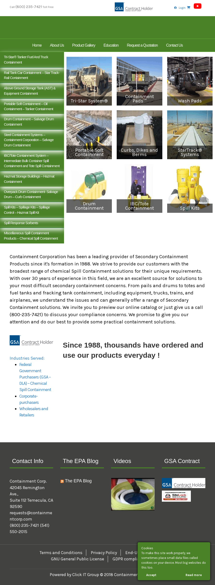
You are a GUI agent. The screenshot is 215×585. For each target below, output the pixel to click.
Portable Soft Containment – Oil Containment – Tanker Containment (28, 106)
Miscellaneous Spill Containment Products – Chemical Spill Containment (31, 235)
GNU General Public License (77, 559)
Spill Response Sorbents (21, 223)
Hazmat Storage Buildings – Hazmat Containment (29, 179)
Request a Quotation (142, 45)
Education (111, 45)
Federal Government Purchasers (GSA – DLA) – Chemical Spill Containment (35, 377)
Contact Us (174, 45)
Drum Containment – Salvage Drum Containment (29, 121)
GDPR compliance (130, 559)
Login (182, 7)
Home (37, 45)
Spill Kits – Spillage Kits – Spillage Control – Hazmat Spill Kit (27, 209)
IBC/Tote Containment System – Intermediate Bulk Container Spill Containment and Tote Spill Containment (31, 160)
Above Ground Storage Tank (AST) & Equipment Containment (30, 90)
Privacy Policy (104, 552)
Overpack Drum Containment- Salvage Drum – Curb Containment (31, 194)
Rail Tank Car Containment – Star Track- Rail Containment (31, 75)
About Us (57, 45)
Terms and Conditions (61, 552)
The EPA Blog (78, 480)
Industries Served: (27, 358)
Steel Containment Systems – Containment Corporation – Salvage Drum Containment (28, 140)
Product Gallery (83, 45)
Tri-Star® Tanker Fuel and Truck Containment (26, 59)
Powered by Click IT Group (75, 574)
